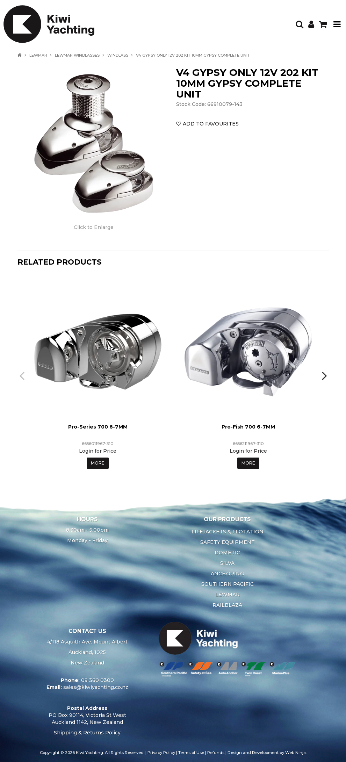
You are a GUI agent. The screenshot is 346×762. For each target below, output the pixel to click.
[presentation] (22, 375)
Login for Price (97, 451)
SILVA (227, 563)
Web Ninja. (296, 752)
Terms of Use (191, 752)
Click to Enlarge (94, 227)
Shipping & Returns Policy (87, 732)
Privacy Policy (161, 752)
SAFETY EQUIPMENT (227, 542)
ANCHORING (227, 573)
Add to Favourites (211, 124)
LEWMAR (38, 55)
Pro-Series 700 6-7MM (98, 427)
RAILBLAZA (227, 605)
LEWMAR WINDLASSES (77, 55)
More (97, 463)
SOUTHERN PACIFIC (227, 584)
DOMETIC (227, 552)
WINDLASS (117, 55)
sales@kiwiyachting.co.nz (95, 687)
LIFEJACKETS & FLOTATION (228, 532)
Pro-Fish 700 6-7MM (248, 427)
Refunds (215, 752)
